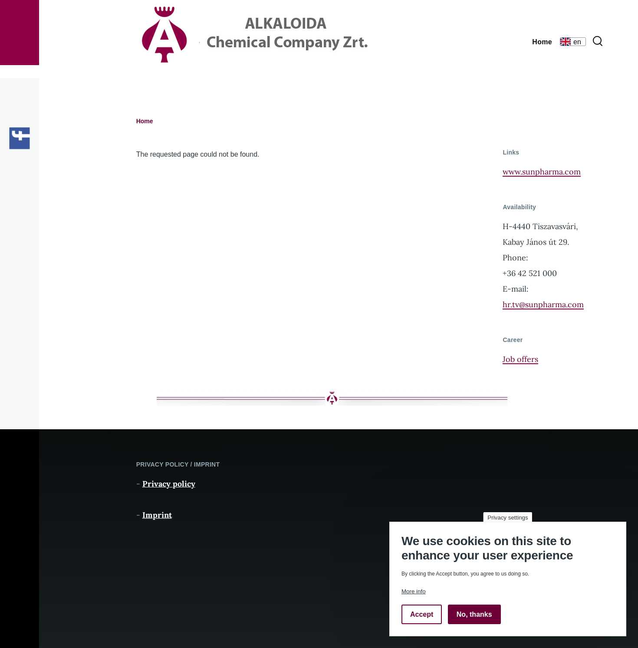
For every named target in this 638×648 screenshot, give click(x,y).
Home (144, 121)
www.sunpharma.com (542, 172)
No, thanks (474, 614)
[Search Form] (597, 41)
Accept (421, 614)
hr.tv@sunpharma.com (543, 304)
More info (413, 591)
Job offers (520, 359)
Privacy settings (507, 517)
